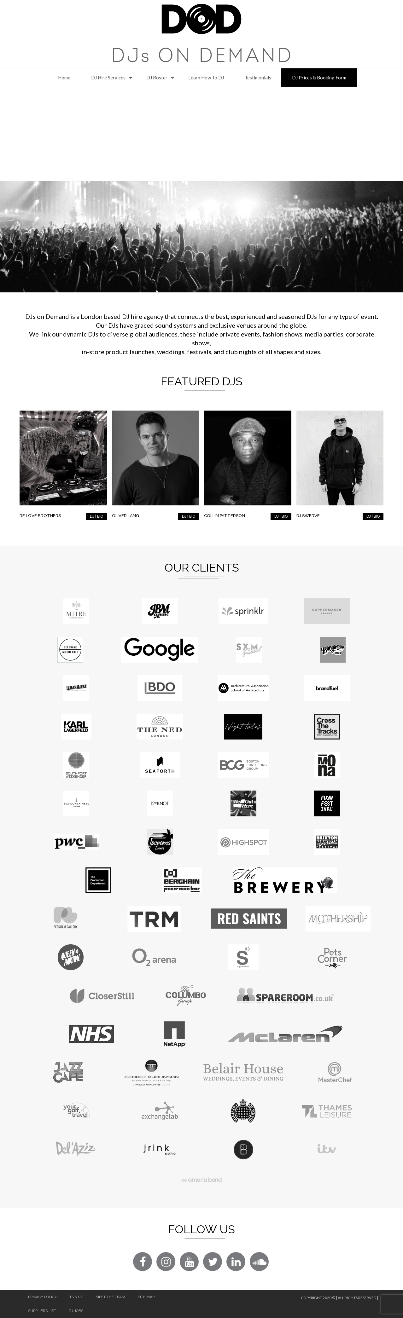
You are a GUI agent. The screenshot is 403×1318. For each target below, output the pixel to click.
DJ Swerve (308, 515)
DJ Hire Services (108, 77)
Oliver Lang (125, 515)
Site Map (146, 1297)
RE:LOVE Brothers (40, 515)
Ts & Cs (76, 1297)
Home (64, 77)
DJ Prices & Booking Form (319, 77)
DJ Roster (156, 77)
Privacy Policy (42, 1297)
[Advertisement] (201, 134)
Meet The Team (110, 1297)
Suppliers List (42, 1311)
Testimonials (258, 77)
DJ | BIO (96, 516)
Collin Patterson (224, 515)
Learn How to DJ (206, 77)
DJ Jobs (76, 1311)
